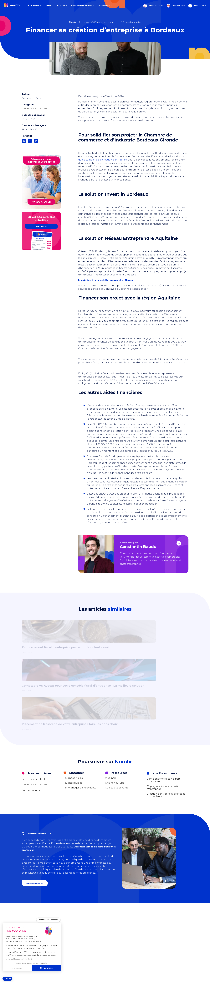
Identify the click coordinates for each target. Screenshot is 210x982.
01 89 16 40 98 (153, 5)
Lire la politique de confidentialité (19, 959)
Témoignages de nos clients (79, 718)
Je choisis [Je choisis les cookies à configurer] (17, 968)
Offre (48, 6)
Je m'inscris (41, 226)
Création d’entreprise (34, 108)
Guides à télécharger (117, 718)
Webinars (110, 708)
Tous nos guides (72, 713)
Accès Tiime (197, 5)
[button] (7, 979)
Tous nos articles (73, 708)
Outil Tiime (61, 6)
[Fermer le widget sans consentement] (48, 920)
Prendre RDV (176, 5)
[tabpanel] (105, 644)
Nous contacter (35, 813)
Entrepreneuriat (31, 720)
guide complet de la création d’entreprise (102, 159)
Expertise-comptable (34, 709)
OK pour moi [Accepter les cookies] (46, 968)
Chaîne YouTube (114, 713)
